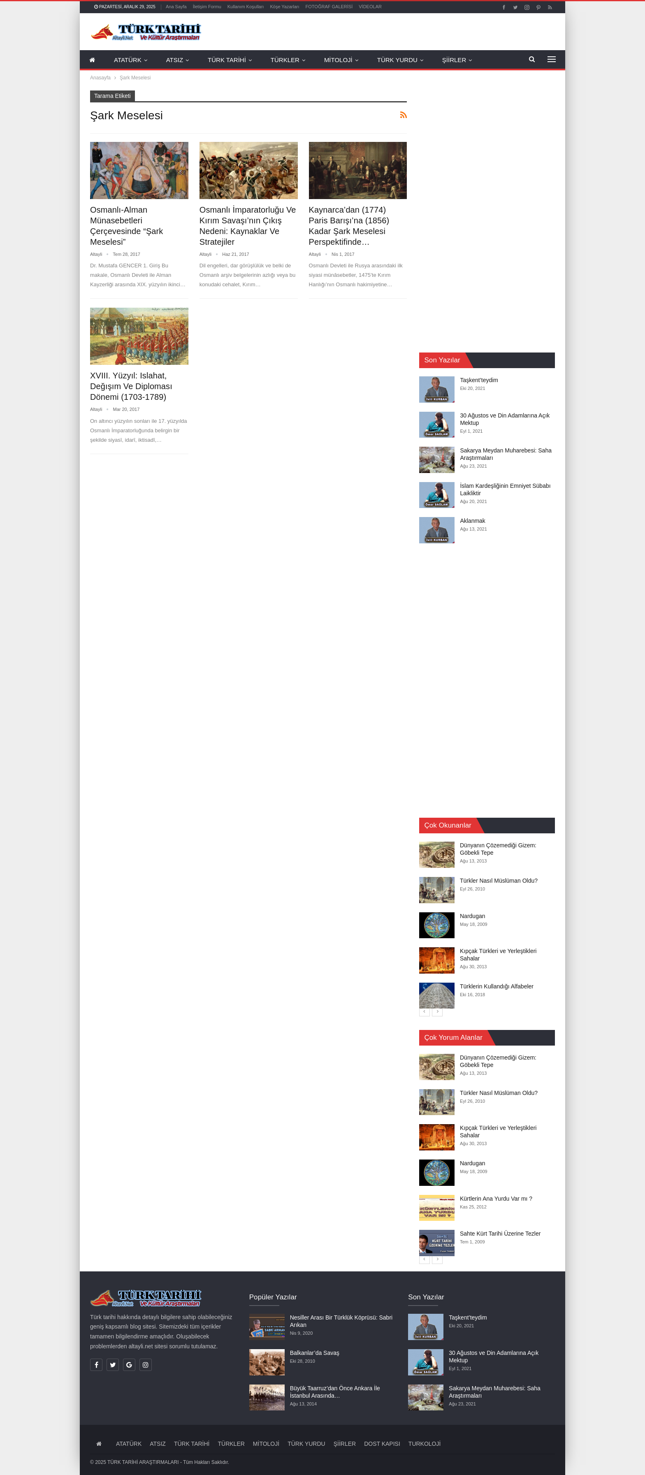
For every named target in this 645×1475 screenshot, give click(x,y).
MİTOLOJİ (338, 59)
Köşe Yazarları (284, 6)
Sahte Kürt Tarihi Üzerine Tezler (500, 1233)
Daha (498, 59)
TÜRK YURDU (397, 59)
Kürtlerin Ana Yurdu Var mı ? (496, 1198)
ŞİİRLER (454, 59)
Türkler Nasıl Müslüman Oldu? (499, 880)
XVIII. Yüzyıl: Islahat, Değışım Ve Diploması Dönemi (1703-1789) (131, 386)
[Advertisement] (481, 213)
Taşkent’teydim (479, 380)
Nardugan (472, 915)
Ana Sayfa (176, 6)
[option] (487, 925)
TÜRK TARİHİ (227, 59)
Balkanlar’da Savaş (314, 1353)
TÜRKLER (285, 59)
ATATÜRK (128, 59)
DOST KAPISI (382, 1443)
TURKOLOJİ (424, 1443)
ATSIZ (174, 59)
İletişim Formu (207, 6)
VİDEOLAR (370, 6)
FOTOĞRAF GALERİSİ (329, 6)
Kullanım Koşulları (245, 6)
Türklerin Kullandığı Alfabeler (497, 986)
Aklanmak (472, 520)
